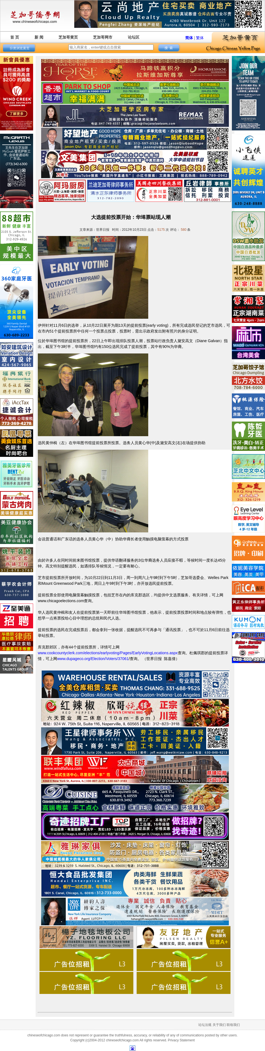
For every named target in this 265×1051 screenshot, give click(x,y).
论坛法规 (204, 1025)
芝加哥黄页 (68, 37)
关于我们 (219, 1025)
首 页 (14, 37)
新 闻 (39, 37)
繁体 (200, 38)
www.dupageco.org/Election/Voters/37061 (93, 658)
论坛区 (133, 37)
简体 (189, 38)
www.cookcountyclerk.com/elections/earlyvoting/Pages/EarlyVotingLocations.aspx (108, 653)
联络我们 (233, 1025)
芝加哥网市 (102, 37)
